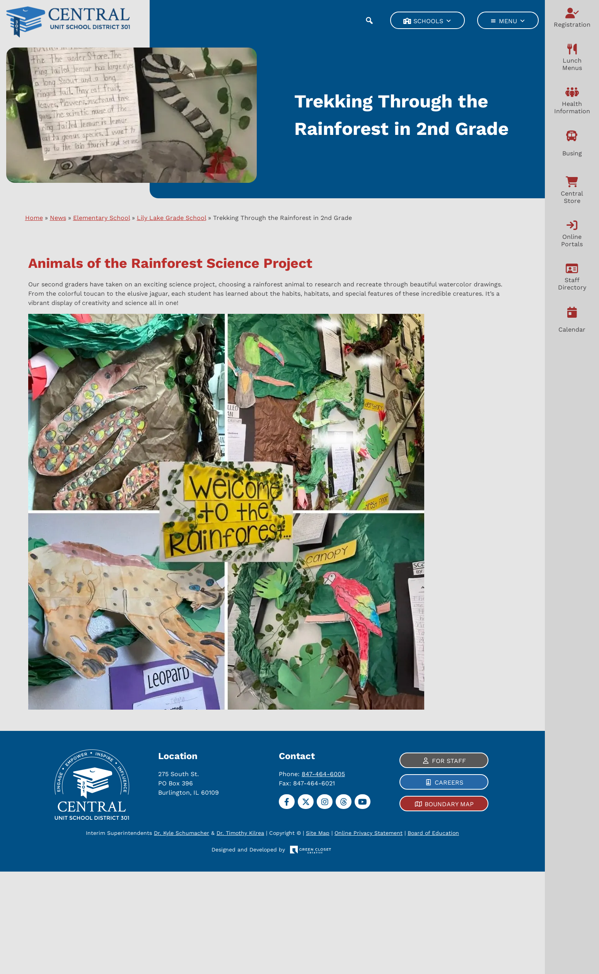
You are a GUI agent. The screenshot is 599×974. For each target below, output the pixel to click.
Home (34, 217)
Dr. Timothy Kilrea (240, 833)
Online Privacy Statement (368, 833)
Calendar (571, 329)
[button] (369, 20)
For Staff (449, 761)
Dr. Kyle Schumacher (181, 833)
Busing (572, 153)
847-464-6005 (323, 774)
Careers (449, 782)
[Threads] (344, 801)
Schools (432, 20)
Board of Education (433, 833)
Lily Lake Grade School (171, 217)
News (58, 217)
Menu (512, 20)
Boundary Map (448, 804)
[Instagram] (325, 801)
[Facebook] (287, 801)
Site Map (317, 833)
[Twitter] (306, 801)
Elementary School (101, 217)
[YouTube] (362, 801)
